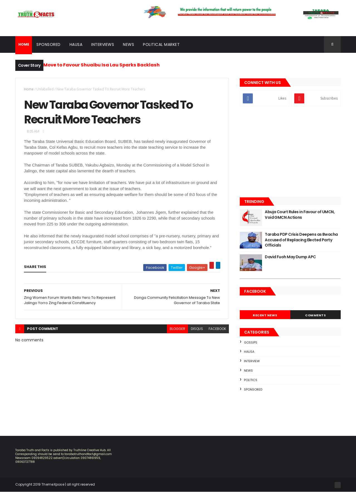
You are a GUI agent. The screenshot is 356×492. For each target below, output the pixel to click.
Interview (252, 361)
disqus (197, 328)
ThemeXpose (52, 484)
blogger (177, 328)
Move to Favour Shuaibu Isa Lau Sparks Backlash (101, 65)
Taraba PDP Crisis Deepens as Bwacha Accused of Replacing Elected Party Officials (301, 240)
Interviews (102, 44)
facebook (217, 328)
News (128, 44)
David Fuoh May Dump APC (290, 257)
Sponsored (48, 44)
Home (29, 89)
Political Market (161, 44)
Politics (250, 380)
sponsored (253, 389)
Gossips (250, 342)
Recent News (265, 315)
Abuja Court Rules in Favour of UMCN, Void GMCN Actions (300, 214)
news (248, 370)
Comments (315, 315)
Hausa (76, 44)
